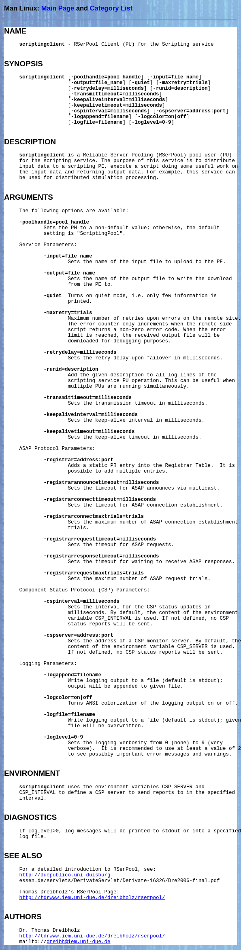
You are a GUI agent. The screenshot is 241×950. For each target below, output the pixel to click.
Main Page (58, 8)
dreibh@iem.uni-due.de (79, 942)
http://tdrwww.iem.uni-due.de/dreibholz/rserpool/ (92, 898)
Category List (111, 8)
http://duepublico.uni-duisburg (65, 875)
